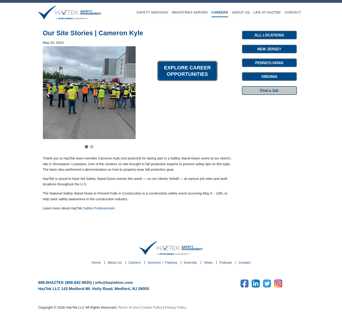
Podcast (225, 262)
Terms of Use (128, 307)
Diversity (190, 262)
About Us (115, 262)
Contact (245, 262)
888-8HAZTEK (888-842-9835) (65, 282)
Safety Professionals (99, 208)
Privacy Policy (175, 307)
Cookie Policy (151, 307)
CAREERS (219, 12)
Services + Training (162, 262)
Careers (135, 262)
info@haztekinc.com (114, 282)
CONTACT (293, 12)
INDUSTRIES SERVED (190, 12)
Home (96, 262)
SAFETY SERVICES (152, 12)
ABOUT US (241, 12)
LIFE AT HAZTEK (267, 12)
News (208, 262)
